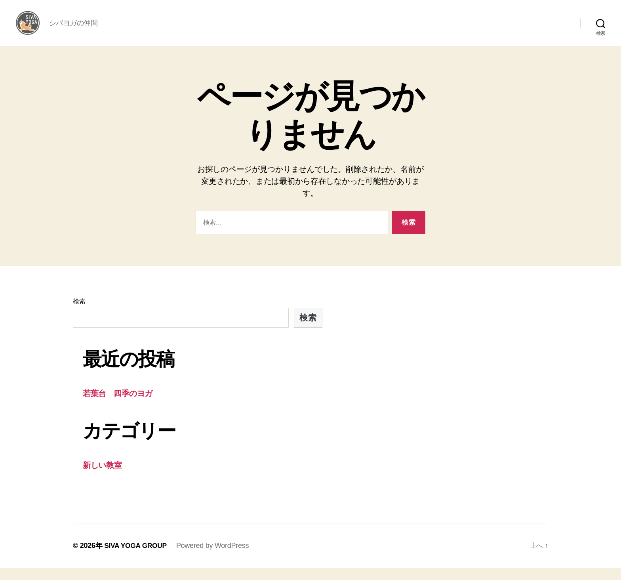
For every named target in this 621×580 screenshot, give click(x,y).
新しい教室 (104, 476)
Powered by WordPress (215, 557)
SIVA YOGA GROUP (136, 557)
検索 (79, 313)
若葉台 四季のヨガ (120, 405)
